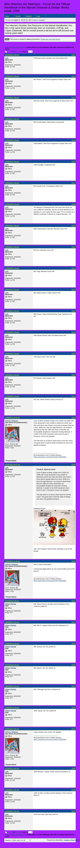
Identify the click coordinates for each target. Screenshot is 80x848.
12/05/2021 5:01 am (12, 204)
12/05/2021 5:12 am (12, 289)
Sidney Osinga (10, 604)
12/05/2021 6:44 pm (12, 643)
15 (20, 51)
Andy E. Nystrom (11, 421)
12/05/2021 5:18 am (12, 353)
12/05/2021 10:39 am (12, 417)
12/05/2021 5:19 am (12, 375)
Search (18, 16)
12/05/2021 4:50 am (12, 97)
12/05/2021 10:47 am (12, 464)
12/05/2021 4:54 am (12, 161)
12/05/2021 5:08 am (12, 225)
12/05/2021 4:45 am (12, 55)
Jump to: (18, 840)
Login (38, 16)
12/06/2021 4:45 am (12, 768)
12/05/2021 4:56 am (12, 183)
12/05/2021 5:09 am (12, 247)
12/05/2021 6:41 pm (12, 622)
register (41, 20)
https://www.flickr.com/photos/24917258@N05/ (50, 457)
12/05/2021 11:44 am (12, 561)
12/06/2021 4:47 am (12, 790)
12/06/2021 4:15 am (12, 729)
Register (29, 16)
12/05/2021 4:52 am (12, 119)
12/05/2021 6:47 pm (12, 686)
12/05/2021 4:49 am (12, 76)
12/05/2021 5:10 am (12, 268)
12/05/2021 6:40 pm (12, 601)
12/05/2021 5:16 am (12, 332)
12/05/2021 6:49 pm (12, 707)
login (35, 20)
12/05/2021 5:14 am (12, 311)
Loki (6, 58)
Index (7, 16)
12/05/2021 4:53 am (12, 140)
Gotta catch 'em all (18, 47)
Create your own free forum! (50, 39)
